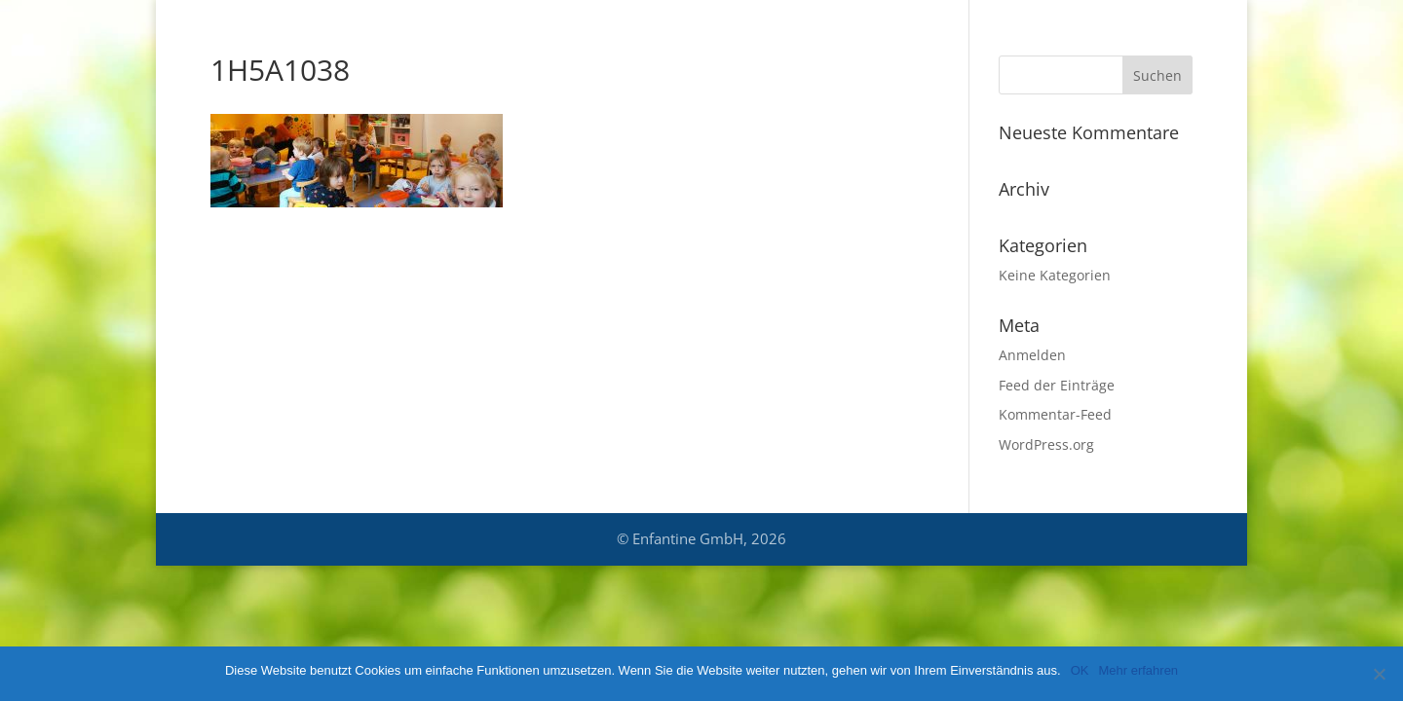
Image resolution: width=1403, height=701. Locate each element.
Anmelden (1032, 355)
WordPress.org (1046, 444)
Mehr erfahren (1138, 670)
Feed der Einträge (1057, 385)
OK (1080, 670)
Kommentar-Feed (1055, 414)
